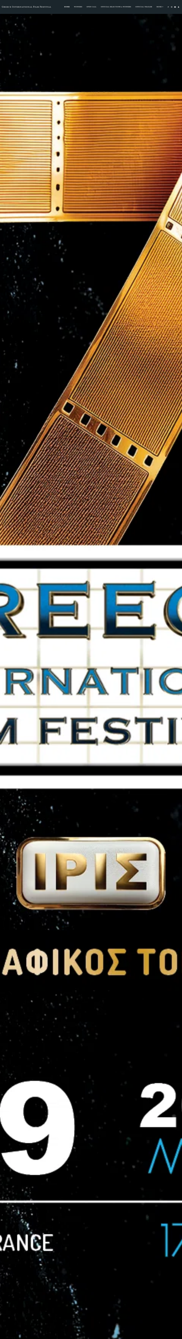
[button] (168, 7)
